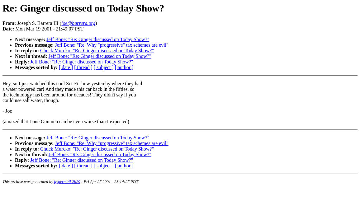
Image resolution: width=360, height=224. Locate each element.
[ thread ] (83, 67)
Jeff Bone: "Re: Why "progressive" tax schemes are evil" (111, 45)
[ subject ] (104, 67)
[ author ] (124, 67)
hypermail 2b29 (67, 181)
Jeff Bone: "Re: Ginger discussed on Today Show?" (97, 39)
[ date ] (66, 67)
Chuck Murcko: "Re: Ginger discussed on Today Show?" (97, 50)
